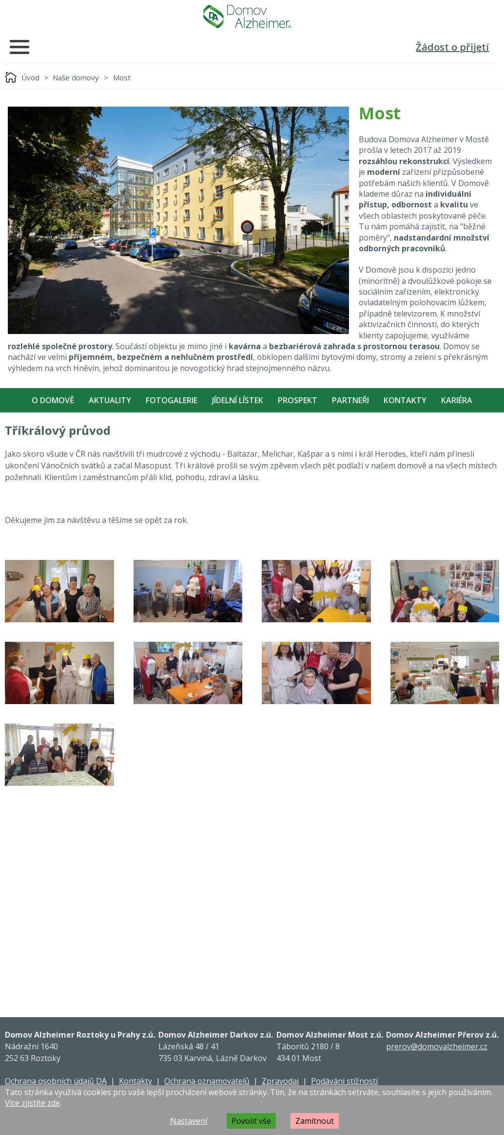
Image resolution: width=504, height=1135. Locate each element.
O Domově (53, 400)
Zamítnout (314, 1121)
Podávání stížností (344, 1081)
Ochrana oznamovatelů (207, 1081)
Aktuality (110, 400)
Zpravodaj (280, 1081)
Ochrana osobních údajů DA (56, 1081)
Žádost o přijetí (452, 47)
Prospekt (297, 400)
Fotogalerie (171, 400)
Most (122, 77)
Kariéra (456, 400)
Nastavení (188, 1121)
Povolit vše (251, 1121)
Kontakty (405, 400)
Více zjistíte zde (32, 1103)
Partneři (350, 400)
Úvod (30, 77)
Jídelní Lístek (237, 400)
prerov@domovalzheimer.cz (436, 1046)
